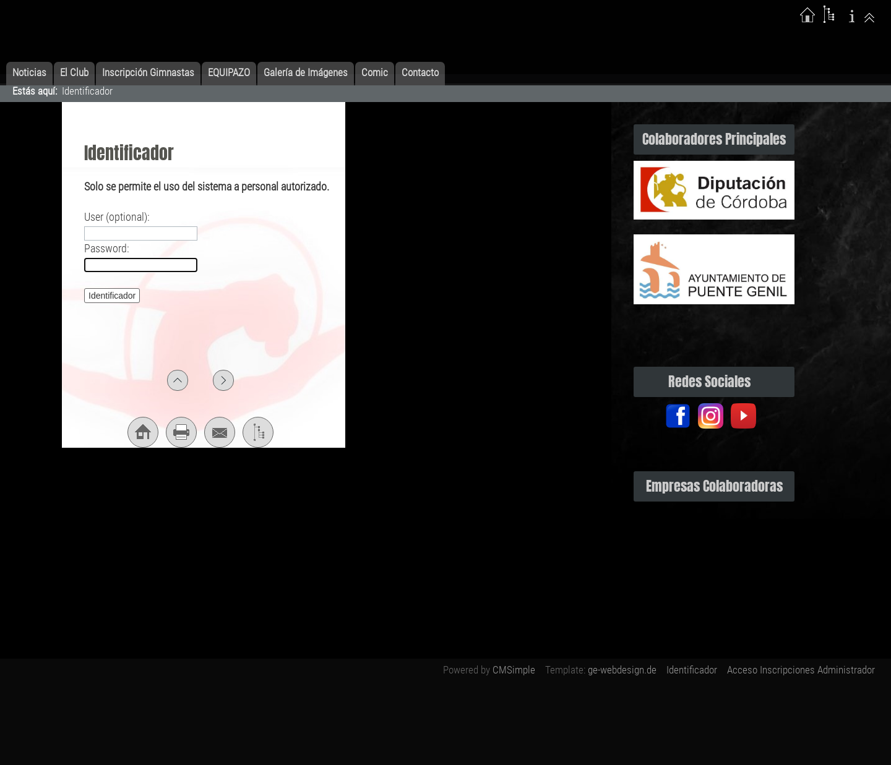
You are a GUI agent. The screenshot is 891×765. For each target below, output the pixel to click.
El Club (74, 72)
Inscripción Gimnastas (148, 72)
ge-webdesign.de (622, 670)
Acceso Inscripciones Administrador (801, 670)
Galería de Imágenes (306, 72)
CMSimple (514, 670)
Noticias (29, 72)
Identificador (691, 670)
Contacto (420, 72)
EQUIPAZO (229, 72)
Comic (374, 72)
